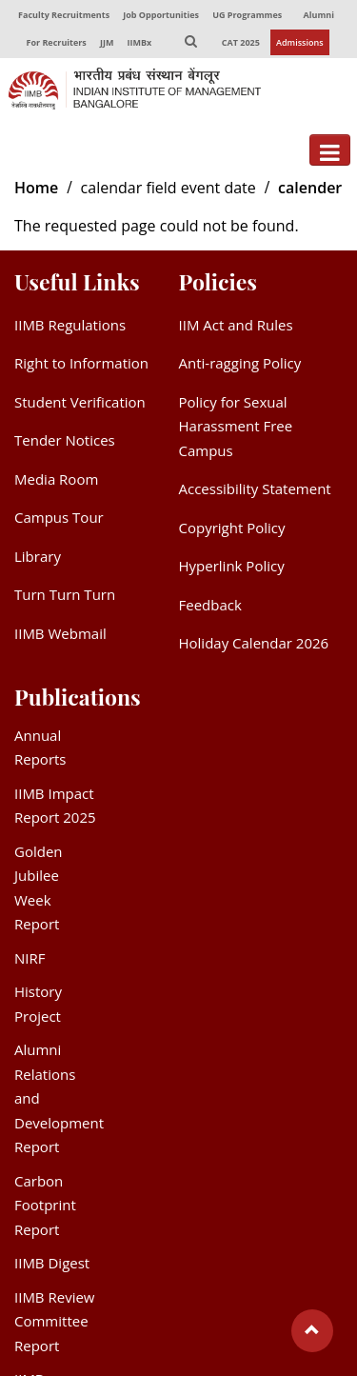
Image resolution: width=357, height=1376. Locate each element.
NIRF (29, 957)
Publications (77, 696)
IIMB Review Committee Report (54, 1321)
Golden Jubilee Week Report (38, 888)
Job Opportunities (161, 15)
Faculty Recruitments (63, 15)
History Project (38, 1004)
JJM (106, 42)
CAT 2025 (241, 42)
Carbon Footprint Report (45, 1205)
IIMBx (140, 42)
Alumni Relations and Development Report (59, 1098)
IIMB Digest (51, 1262)
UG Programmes (247, 15)
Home (36, 187)
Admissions (300, 42)
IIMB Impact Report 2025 (55, 806)
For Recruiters (56, 42)
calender (310, 187)
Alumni (319, 15)
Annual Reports (40, 747)
